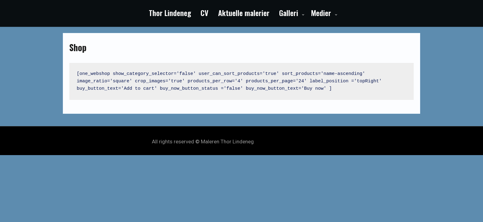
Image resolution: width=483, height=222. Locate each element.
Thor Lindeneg (170, 12)
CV (205, 12)
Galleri (288, 12)
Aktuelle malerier (244, 12)
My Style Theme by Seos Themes (293, 141)
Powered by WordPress (241, 135)
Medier (321, 12)
